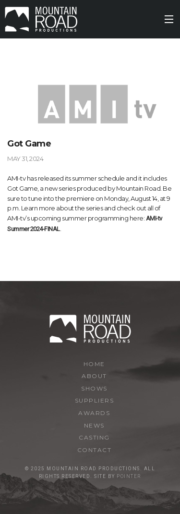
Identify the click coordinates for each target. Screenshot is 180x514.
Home (94, 363)
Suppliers (94, 400)
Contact (94, 449)
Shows (94, 388)
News (94, 425)
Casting (94, 437)
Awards (94, 412)
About (94, 375)
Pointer (129, 476)
